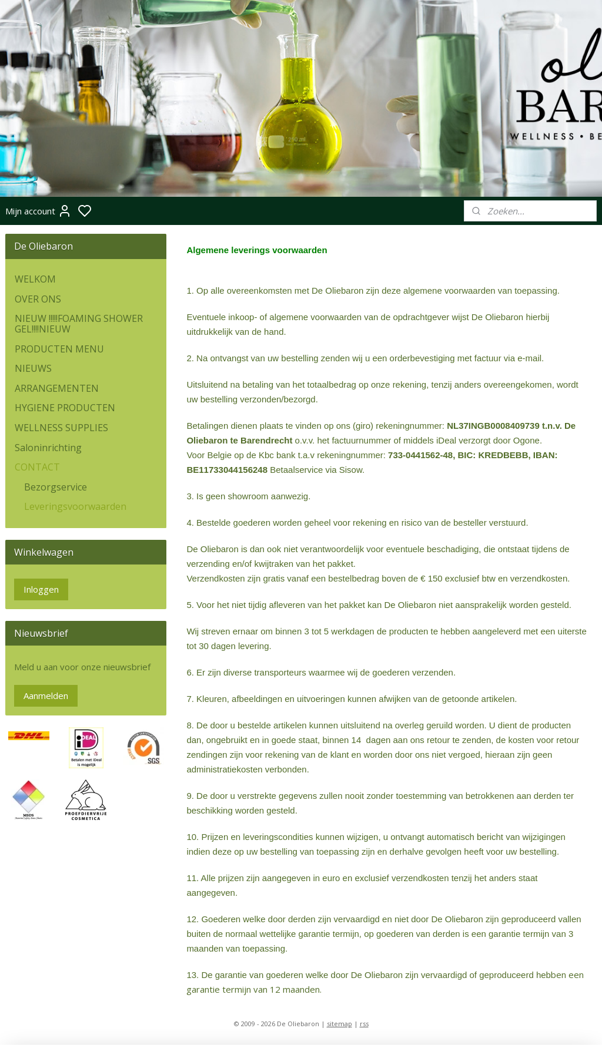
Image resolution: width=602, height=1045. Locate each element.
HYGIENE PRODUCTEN (65, 407)
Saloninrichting (48, 447)
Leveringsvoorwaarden (75, 506)
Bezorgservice (55, 487)
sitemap (339, 1023)
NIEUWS (33, 368)
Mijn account (38, 211)
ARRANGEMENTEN (57, 388)
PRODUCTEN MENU (59, 348)
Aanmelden (46, 695)
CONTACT (37, 467)
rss (364, 1023)
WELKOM (35, 279)
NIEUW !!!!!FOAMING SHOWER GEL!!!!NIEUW (79, 323)
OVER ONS (38, 299)
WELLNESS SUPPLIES (61, 427)
